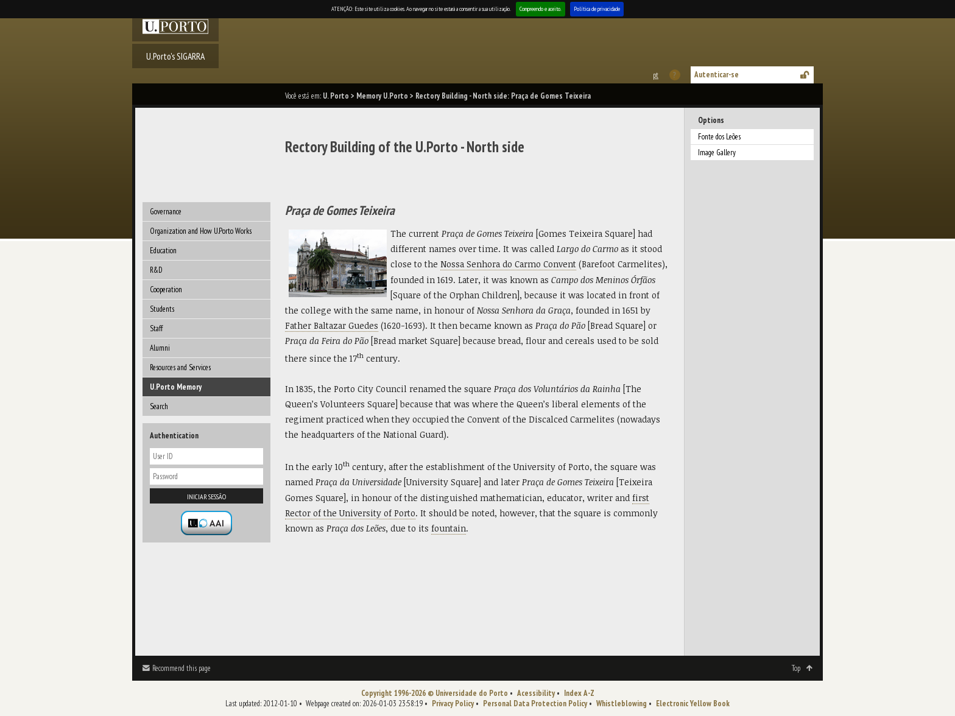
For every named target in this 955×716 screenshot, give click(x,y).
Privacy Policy (453, 703)
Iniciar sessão (206, 496)
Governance (165, 211)
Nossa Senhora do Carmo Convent (508, 264)
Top (796, 668)
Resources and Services (180, 367)
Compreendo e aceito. (541, 9)
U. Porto (336, 96)
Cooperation (166, 289)
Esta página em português (655, 75)
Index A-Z (579, 693)
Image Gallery (717, 152)
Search (159, 406)
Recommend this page (181, 668)
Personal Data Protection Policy (535, 703)
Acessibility (536, 693)
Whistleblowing (621, 703)
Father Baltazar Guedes (331, 325)
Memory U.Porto (382, 96)
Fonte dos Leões (719, 137)
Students (162, 309)
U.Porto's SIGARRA (175, 56)
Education (163, 250)
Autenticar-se (716, 74)
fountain (448, 528)
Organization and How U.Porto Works (201, 231)
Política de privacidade (597, 9)
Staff (156, 328)
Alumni (160, 348)
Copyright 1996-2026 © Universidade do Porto (434, 693)
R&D (156, 270)
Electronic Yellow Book (693, 703)
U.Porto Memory (176, 387)
